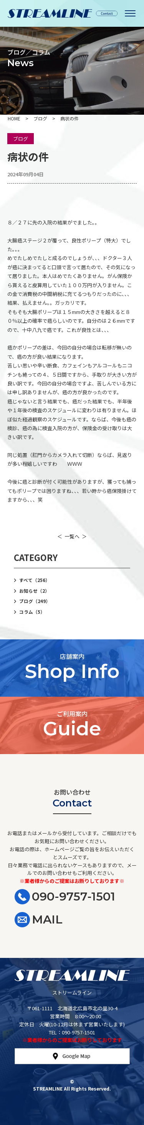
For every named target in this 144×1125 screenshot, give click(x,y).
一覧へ (72, 536)
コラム (32, 612)
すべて (34, 580)
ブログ (20, 138)
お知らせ (34, 591)
